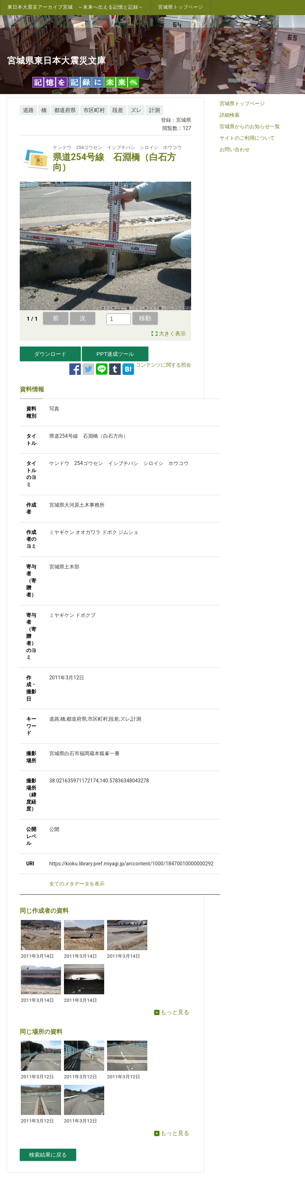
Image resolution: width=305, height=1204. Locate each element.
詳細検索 (229, 115)
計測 (154, 110)
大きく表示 (172, 333)
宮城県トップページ (180, 7)
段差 (117, 110)
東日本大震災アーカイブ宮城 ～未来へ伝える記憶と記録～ (75, 7)
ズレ (136, 110)
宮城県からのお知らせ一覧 (249, 126)
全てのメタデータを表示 (77, 884)
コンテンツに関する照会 (163, 365)
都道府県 (65, 110)
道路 (28, 110)
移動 (145, 318)
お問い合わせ (234, 149)
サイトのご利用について (247, 138)
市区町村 (94, 110)
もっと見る (171, 1012)
